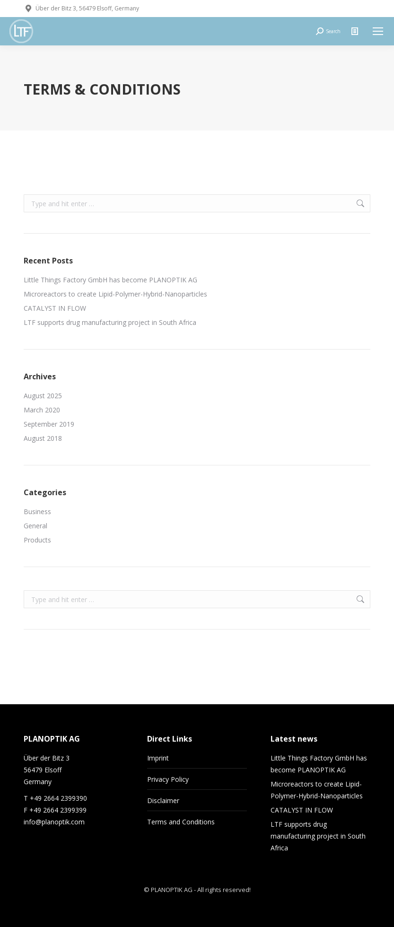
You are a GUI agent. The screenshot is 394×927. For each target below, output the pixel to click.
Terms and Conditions (181, 821)
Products (37, 539)
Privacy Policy (168, 779)
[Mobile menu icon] (378, 31)
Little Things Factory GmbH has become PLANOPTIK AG (110, 279)
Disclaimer (163, 800)
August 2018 (43, 438)
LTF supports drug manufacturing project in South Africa (110, 322)
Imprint (158, 757)
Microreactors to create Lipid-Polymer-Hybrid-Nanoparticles (115, 293)
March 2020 (42, 409)
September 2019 (49, 424)
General (35, 525)
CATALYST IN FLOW (55, 308)
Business (37, 511)
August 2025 (43, 395)
